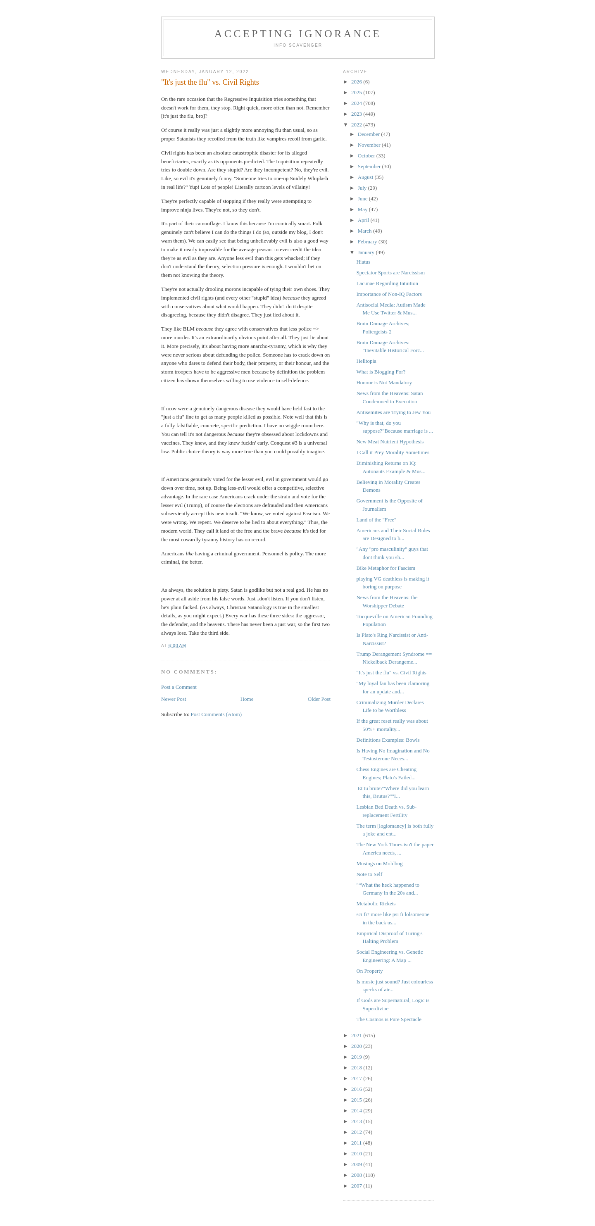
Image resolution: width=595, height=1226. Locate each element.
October (367, 155)
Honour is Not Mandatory (384, 382)
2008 (357, 1175)
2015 (357, 1100)
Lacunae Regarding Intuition (387, 283)
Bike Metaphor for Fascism (385, 568)
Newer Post (173, 699)
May (363, 209)
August (366, 177)
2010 (357, 1153)
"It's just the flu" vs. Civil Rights (391, 672)
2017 (357, 1078)
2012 (357, 1132)
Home (247, 699)
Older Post (319, 699)
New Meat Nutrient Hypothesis (390, 441)
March (365, 231)
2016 (357, 1089)
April (364, 220)
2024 (357, 103)
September (370, 166)
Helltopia (366, 361)
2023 (357, 114)
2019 (357, 1057)
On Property (369, 971)
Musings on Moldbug (379, 863)
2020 (357, 1046)
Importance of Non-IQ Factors (388, 294)
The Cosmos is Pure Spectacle (388, 1019)
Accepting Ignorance (297, 34)
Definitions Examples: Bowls (387, 740)
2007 (357, 1186)
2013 (357, 1121)
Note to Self (369, 874)
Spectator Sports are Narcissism (390, 272)
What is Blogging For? (380, 372)
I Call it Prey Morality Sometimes (392, 452)
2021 (357, 1035)
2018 (357, 1067)
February (368, 241)
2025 (357, 92)
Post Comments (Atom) (216, 714)
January (367, 252)
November (370, 145)
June (363, 198)
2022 (357, 124)
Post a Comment (179, 687)
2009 (357, 1164)
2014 (357, 1110)
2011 (357, 1143)
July (363, 188)
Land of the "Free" (376, 520)
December (369, 134)
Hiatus (363, 262)
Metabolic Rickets (375, 903)
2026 (357, 82)
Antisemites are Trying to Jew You (393, 412)
